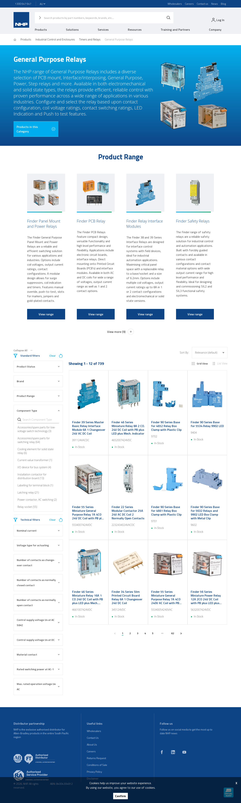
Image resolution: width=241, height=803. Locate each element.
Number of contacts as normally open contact (38, 602)
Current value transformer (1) (35, 460)
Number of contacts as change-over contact (38, 562)
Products (41, 29)
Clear (56, 356)
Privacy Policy (94, 772)
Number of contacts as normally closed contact (38, 582)
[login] (217, 20)
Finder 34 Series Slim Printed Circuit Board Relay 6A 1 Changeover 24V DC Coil (127, 597)
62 (172, 633)
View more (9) (120, 332)
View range (46, 314)
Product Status (38, 366)
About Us (92, 744)
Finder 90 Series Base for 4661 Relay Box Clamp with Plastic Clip (166, 510)
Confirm (120, 796)
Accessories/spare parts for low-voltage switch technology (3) (36, 429)
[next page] (181, 633)
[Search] (168, 17)
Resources (135, 29)
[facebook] (162, 752)
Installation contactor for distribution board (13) (32, 476)
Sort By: (184, 352)
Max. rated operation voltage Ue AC (38, 686)
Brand (38, 381)
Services (103, 29)
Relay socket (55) (27, 507)
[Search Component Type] (40, 420)
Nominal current (38, 531)
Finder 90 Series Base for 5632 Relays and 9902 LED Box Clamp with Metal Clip (205, 512)
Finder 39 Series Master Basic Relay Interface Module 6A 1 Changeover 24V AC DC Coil (88, 427)
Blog (223, 4)
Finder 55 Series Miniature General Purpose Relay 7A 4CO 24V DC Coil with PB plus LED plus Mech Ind (88, 512)
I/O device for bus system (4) (34, 467)
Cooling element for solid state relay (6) (35, 451)
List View (219, 363)
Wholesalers (175, 4)
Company (215, 29)
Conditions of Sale (97, 765)
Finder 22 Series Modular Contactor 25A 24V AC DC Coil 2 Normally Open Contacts (128, 512)
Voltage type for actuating (38, 545)
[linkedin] (173, 752)
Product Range (38, 396)
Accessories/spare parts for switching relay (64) (34, 440)
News (214, 4)
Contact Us (93, 738)
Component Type (38, 411)
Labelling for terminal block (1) (35, 485)
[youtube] (184, 752)
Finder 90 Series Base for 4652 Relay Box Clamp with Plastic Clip (166, 426)
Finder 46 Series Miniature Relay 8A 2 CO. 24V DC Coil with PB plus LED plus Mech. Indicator (128, 427)
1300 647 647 (23, 4)
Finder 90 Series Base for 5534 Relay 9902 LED (207, 424)
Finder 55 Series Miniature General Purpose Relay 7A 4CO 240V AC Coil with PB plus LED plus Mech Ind (166, 597)
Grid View (200, 363)
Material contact (38, 654)
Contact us (202, 4)
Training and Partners (175, 29)
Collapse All (23, 350)
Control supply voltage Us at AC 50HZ (38, 622)
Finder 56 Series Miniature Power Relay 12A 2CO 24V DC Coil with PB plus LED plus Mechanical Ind (206, 597)
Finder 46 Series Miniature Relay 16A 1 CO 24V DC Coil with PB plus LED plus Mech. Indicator (87, 597)
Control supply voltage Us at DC (38, 640)
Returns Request (96, 758)
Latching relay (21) (28, 492)
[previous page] (115, 633)
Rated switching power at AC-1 (38, 669)
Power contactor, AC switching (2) (37, 499)
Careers (189, 4)
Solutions (72, 29)
